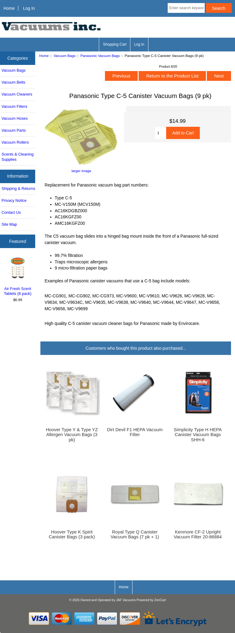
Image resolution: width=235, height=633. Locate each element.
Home (9, 8)
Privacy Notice (14, 200)
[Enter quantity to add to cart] (160, 133)
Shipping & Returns (18, 188)
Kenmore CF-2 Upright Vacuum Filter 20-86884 (198, 534)
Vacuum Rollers (15, 142)
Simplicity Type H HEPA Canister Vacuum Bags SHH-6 (198, 434)
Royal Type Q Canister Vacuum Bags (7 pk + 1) (134, 534)
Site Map (9, 224)
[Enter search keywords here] (186, 8)
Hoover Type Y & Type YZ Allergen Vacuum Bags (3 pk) (72, 434)
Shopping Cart (114, 44)
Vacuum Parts (14, 130)
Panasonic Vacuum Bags (100, 56)
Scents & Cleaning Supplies (18, 156)
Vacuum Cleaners (17, 94)
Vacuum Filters (14, 106)
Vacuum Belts (13, 82)
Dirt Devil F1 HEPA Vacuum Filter (135, 432)
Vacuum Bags (64, 56)
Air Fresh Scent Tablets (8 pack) (18, 276)
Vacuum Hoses (15, 118)
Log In (29, 8)
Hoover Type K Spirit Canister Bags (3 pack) (72, 534)
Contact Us (11, 212)
